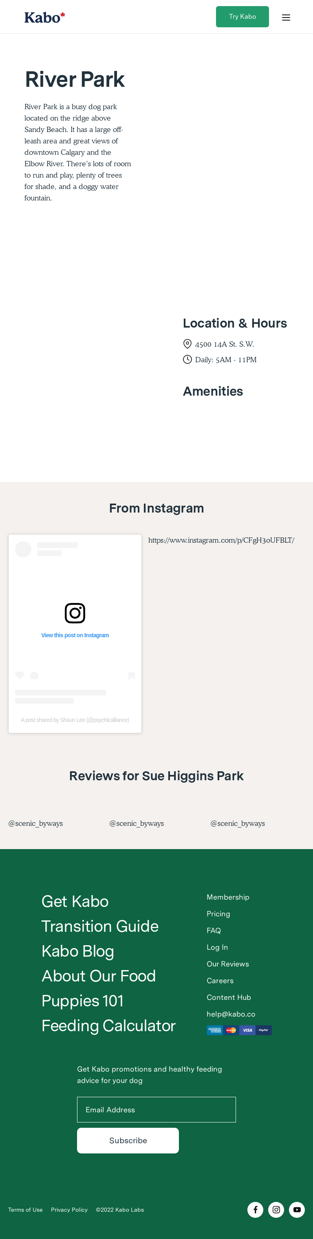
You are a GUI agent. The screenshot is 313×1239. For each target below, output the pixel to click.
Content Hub (229, 997)
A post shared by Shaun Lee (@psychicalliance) (75, 720)
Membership (228, 897)
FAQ (214, 930)
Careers (220, 980)
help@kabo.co (231, 1014)
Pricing (218, 913)
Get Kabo (74, 901)
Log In (217, 947)
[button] (286, 16)
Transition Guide (100, 926)
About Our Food (98, 976)
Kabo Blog (77, 951)
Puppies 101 (82, 1000)
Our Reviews (228, 964)
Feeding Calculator (108, 1025)
